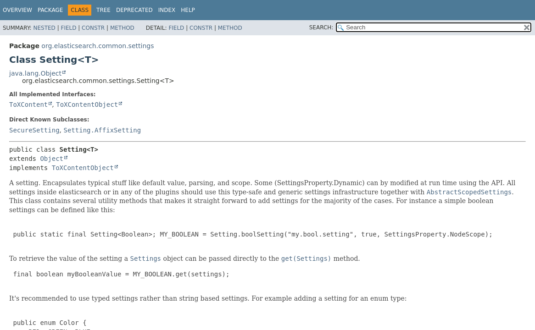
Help (188, 10)
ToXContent (28, 104)
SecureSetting (34, 130)
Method (122, 28)
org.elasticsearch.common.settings (97, 46)
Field (68, 28)
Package (50, 10)
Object (51, 158)
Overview (17, 10)
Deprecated (134, 10)
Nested (44, 28)
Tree (103, 10)
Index (167, 10)
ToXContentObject (87, 104)
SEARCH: (321, 27)
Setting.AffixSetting (102, 130)
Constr (93, 28)
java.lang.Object (35, 73)
